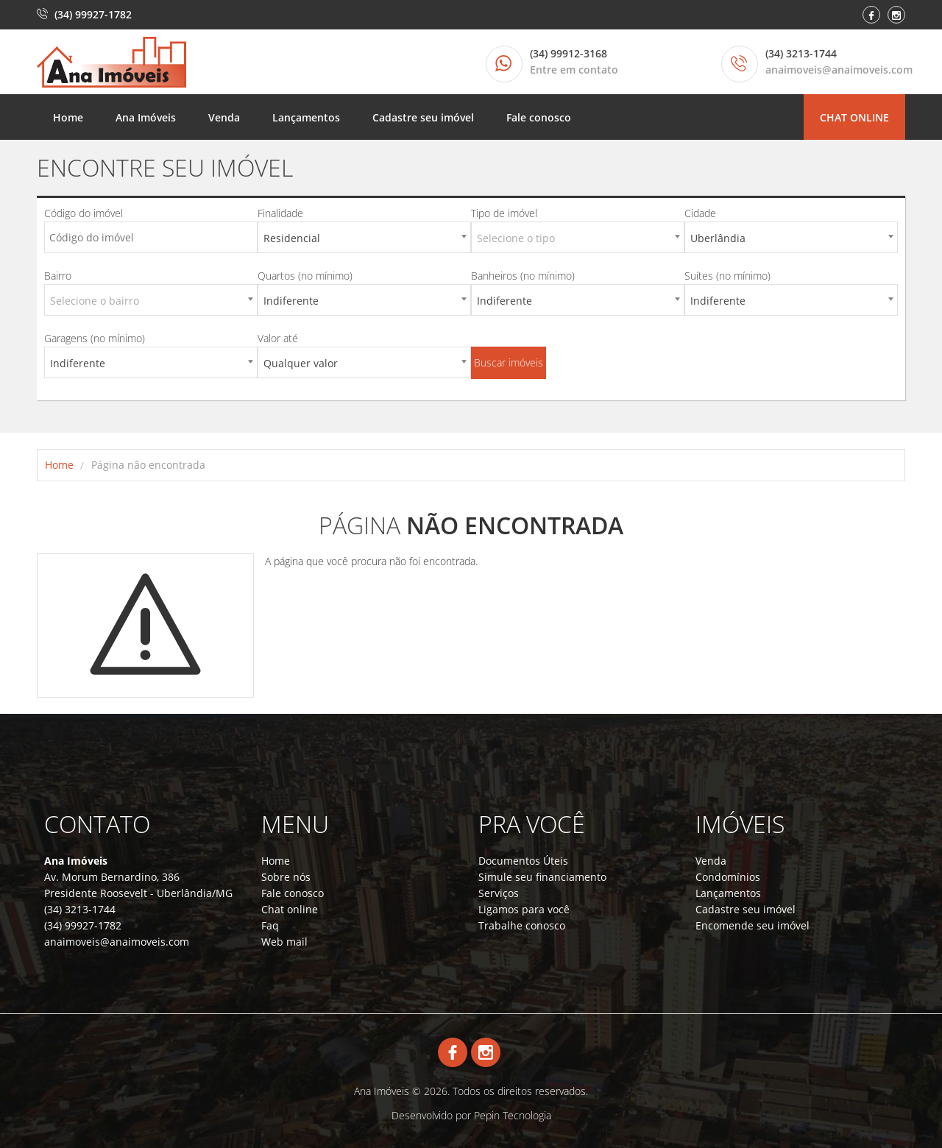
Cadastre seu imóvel (423, 117)
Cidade (700, 213)
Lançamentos (306, 117)
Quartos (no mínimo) (305, 276)
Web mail (284, 942)
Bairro (57, 276)
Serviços (498, 893)
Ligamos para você (524, 909)
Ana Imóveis (146, 117)
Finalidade (280, 213)
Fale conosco (538, 117)
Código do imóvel (83, 213)
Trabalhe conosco (521, 925)
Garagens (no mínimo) (94, 338)
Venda (224, 117)
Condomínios (727, 877)
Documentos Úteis (523, 861)
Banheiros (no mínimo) (523, 276)
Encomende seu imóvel (752, 925)
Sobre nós (286, 877)
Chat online (854, 117)
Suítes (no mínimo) (727, 276)
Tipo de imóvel (504, 213)
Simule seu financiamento (542, 877)
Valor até (278, 338)
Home (68, 117)
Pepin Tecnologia (512, 1115)
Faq (270, 925)
